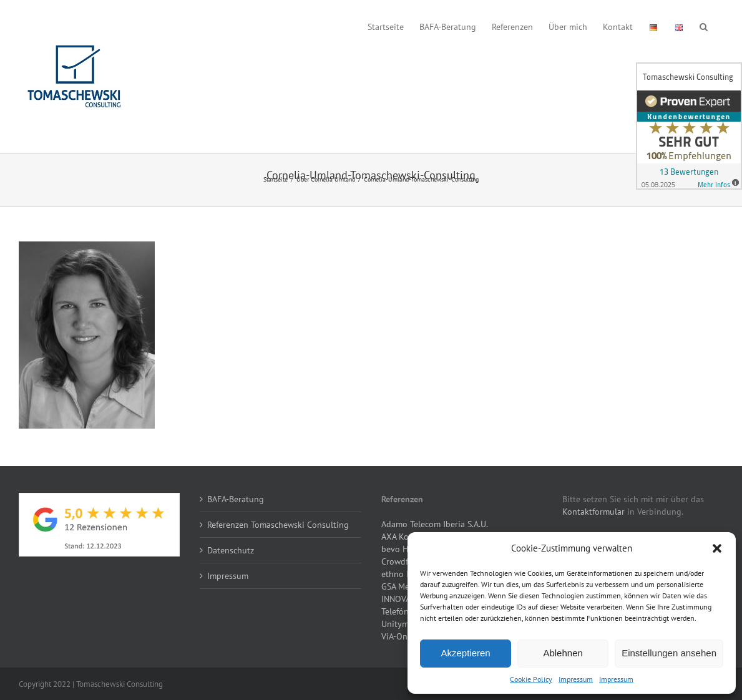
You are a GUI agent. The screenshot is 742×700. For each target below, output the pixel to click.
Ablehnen (562, 653)
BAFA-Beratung (235, 499)
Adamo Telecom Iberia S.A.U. (434, 524)
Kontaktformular (593, 511)
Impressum (576, 679)
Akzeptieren (465, 653)
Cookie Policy (531, 679)
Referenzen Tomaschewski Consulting (278, 524)
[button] (717, 548)
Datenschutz (230, 550)
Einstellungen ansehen (669, 653)
